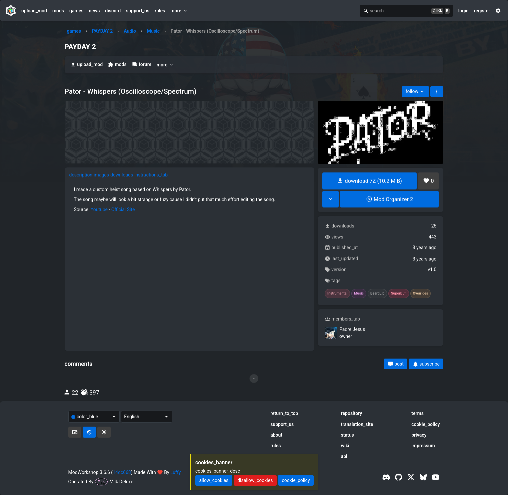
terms (417, 413)
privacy (418, 435)
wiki (345, 445)
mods (58, 10)
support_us (137, 10)
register (482, 10)
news (94, 10)
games (76, 10)
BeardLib (377, 294)
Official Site (123, 209)
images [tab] (101, 174)
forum (141, 64)
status (347, 435)
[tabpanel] (189, 199)
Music (153, 31)
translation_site (357, 424)
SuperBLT (398, 294)
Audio (130, 31)
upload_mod (34, 10)
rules (160, 10)
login (463, 10)
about (276, 435)
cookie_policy (425, 424)
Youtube (99, 209)
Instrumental (337, 294)
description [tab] (81, 174)
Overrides (420, 294)
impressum (423, 445)
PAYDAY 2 (102, 31)
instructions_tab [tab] (151, 174)
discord (113, 10)
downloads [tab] (121, 174)
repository (351, 413)
